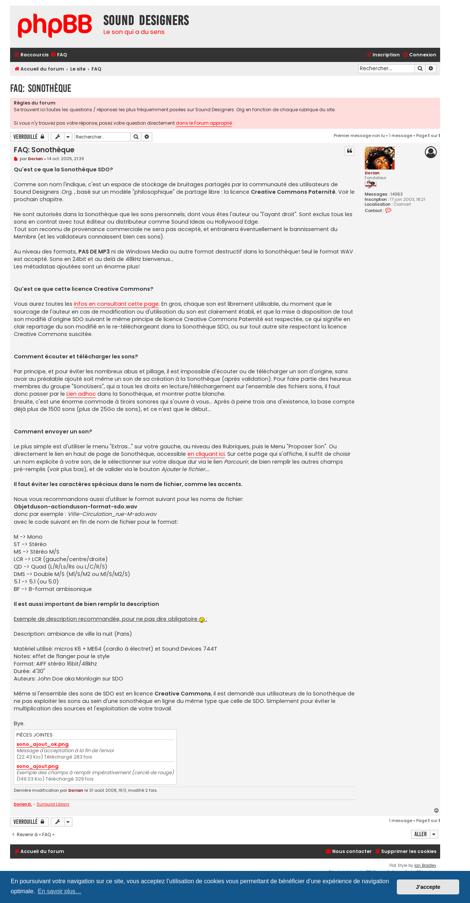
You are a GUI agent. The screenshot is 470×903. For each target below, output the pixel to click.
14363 (396, 194)
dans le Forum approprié (204, 123)
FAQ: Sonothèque (40, 88)
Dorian (372, 173)
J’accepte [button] (428, 887)
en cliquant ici (206, 454)
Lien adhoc (81, 394)
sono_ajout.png (37, 766)
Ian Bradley (425, 865)
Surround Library (53, 804)
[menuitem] (58, 55)
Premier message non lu (359, 135)
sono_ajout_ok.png (42, 744)
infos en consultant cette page (116, 304)
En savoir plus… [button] (59, 891)
